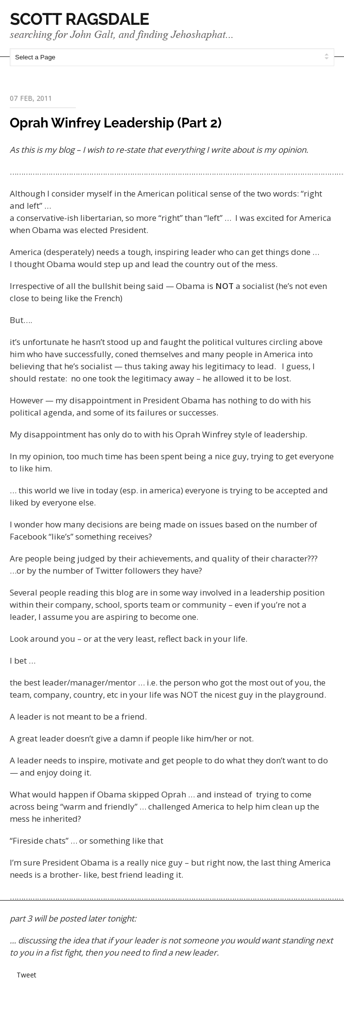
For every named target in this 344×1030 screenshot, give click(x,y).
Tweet (26, 974)
